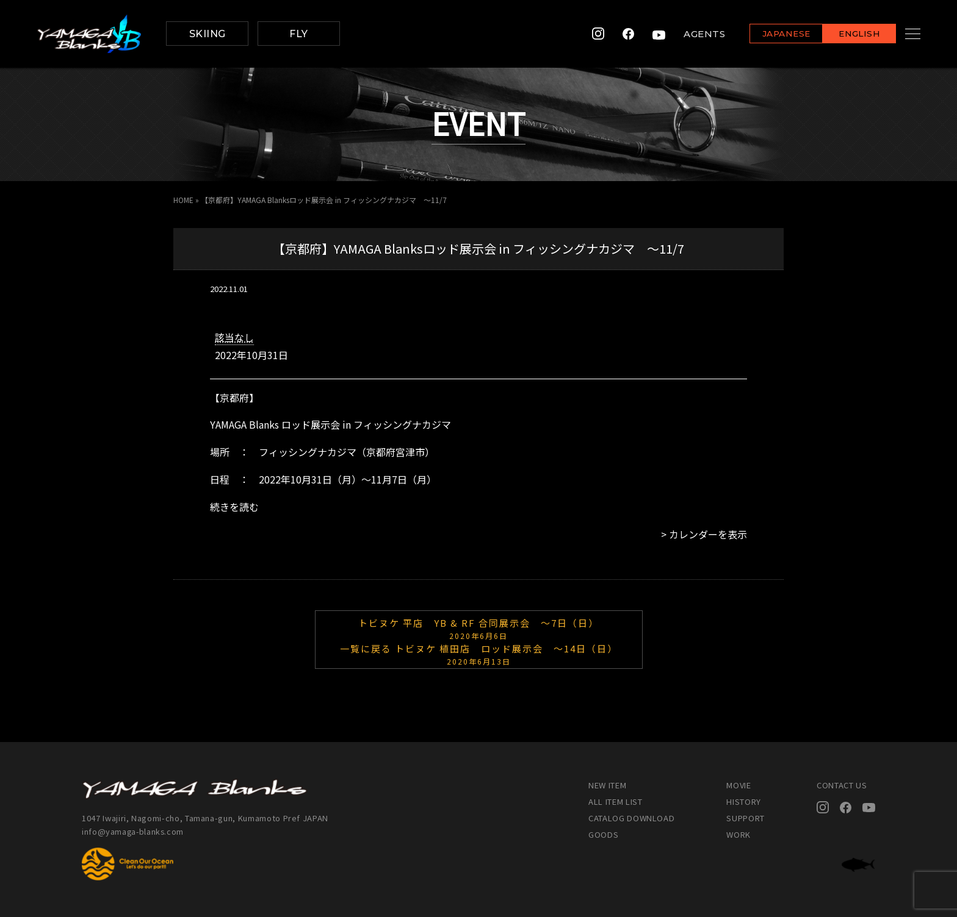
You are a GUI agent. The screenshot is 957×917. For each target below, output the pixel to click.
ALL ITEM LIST (615, 801)
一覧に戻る (366, 648)
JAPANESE (771, 34)
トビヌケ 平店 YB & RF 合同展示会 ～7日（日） (479, 628)
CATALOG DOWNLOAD (631, 818)
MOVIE (738, 785)
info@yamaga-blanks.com (134, 831)
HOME (183, 199)
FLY (298, 34)
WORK (738, 834)
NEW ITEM (607, 785)
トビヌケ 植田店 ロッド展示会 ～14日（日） (479, 653)
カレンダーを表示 (708, 534)
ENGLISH (844, 34)
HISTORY (743, 801)
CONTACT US (842, 785)
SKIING (207, 34)
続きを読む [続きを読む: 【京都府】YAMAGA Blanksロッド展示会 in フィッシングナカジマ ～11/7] (234, 506)
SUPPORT (745, 818)
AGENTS (689, 34)
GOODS (603, 834)
